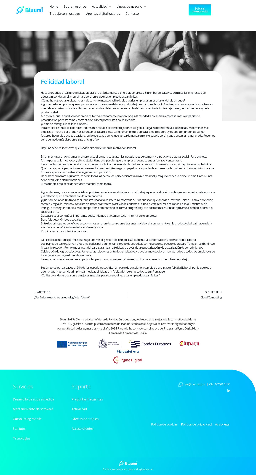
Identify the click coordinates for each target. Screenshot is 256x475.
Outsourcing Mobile (27, 419)
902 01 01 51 (222, 384)
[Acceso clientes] (222, 9)
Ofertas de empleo (85, 419)
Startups (19, 428)
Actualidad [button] (100, 6)
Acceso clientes (82, 428)
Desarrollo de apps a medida (33, 399)
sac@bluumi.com (194, 384)
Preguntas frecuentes (87, 399)
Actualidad (79, 409)
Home (53, 6)
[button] (108, 6)
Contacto (94, 13)
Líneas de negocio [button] (129, 6)
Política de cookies (165, 424)
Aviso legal (222, 424)
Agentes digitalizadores (66, 13)
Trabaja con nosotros (165, 6)
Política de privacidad (197, 424)
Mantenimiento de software (33, 409)
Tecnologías (21, 438)
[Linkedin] (228, 390)
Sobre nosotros (74, 6)
